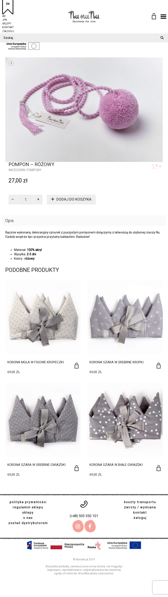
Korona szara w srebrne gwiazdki (36, 465)
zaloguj (8, 31)
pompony (33, 170)
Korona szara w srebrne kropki (116, 362)
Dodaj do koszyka (73, 199)
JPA (4, 19)
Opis (9, 220)
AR (4, 16)
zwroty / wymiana (140, 507)
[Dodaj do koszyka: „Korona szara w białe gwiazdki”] (159, 468)
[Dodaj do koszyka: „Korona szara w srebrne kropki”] (159, 365)
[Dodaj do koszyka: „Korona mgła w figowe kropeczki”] (77, 365)
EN (7, 3)
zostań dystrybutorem (28, 523)
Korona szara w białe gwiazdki (116, 465)
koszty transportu (140, 502)
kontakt (8, 27)
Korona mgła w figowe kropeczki (35, 362)
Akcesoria (17, 170)
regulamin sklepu (28, 507)
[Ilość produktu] (25, 199)
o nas (28, 518)
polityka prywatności (28, 502)
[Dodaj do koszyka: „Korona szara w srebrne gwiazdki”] (77, 468)
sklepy (6, 23)
